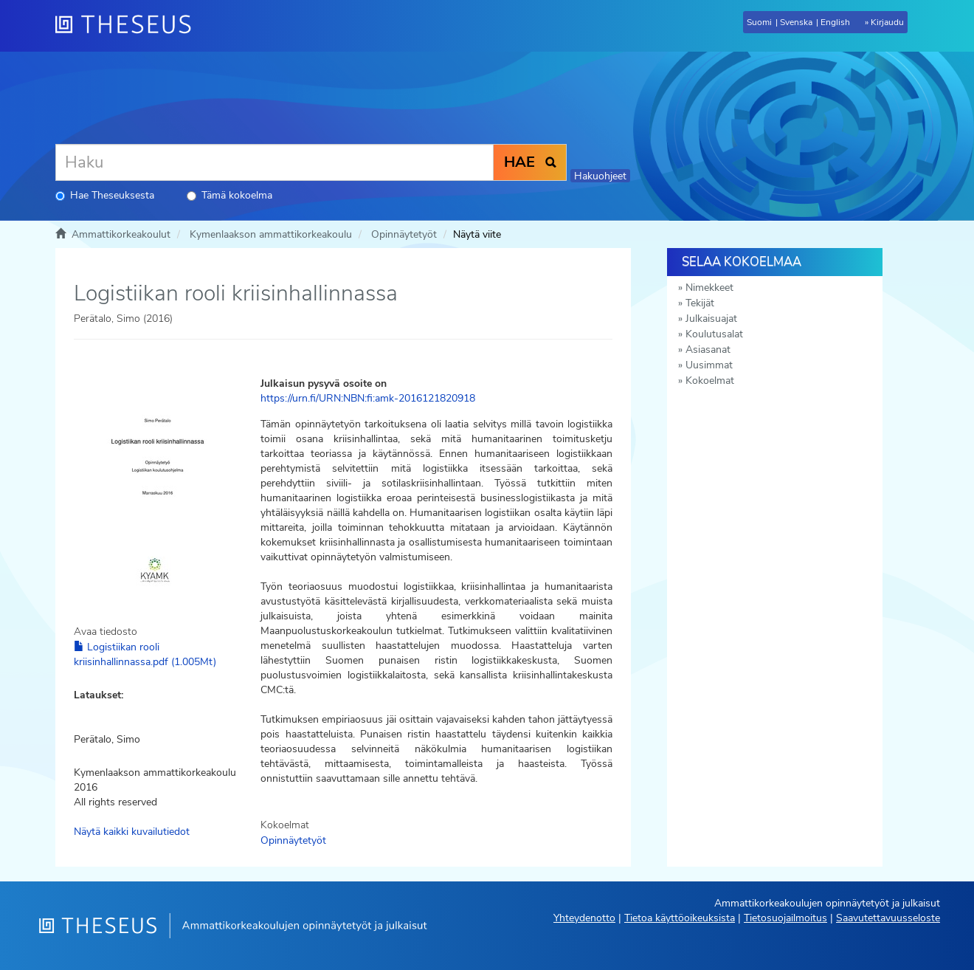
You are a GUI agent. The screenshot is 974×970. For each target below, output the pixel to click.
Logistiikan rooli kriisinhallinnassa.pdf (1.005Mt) (145, 654)
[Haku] (274, 162)
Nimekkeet (709, 288)
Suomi (759, 22)
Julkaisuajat (711, 319)
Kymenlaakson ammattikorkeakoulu (271, 234)
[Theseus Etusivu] (129, 26)
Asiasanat (707, 350)
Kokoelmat (709, 381)
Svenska (796, 22)
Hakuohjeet (600, 176)
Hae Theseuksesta (104, 195)
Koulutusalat (714, 334)
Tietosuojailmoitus (785, 918)
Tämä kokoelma (229, 195)
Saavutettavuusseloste (888, 918)
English (835, 22)
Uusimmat (709, 365)
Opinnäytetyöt (404, 234)
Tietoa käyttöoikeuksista (679, 918)
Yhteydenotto (584, 918)
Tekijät (699, 303)
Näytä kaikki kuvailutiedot (132, 832)
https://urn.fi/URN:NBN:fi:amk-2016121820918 (367, 398)
